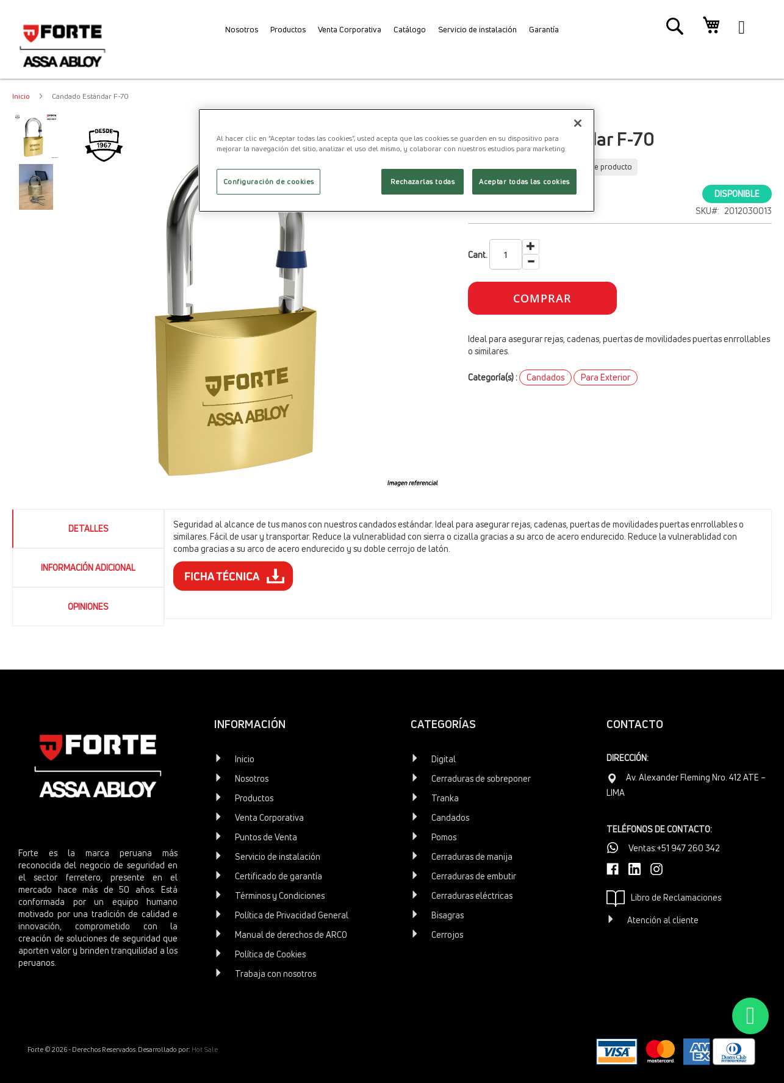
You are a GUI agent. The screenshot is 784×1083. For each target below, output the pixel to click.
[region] (396, 160)
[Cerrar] (577, 123)
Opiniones (88, 606)
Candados (545, 377)
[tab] (88, 528)
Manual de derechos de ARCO (291, 934)
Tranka (445, 798)
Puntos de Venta (266, 837)
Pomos (443, 837)
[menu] (392, 33)
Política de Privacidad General (291, 915)
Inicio (21, 96)
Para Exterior (605, 377)
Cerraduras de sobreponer (481, 778)
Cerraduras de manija (471, 856)
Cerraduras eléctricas (471, 895)
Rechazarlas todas (422, 181)
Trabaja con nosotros (275, 973)
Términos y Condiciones (280, 895)
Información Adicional (88, 567)
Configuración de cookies (268, 181)
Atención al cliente (663, 920)
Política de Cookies (270, 954)
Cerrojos (447, 934)
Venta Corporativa (269, 817)
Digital (443, 759)
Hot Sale (205, 1049)
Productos (254, 798)
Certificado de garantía (278, 876)
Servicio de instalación (277, 856)
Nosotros (251, 778)
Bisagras (447, 915)
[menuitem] (218, 33)
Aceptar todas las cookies (524, 181)
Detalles (88, 528)
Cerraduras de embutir (473, 876)
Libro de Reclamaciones (663, 898)
